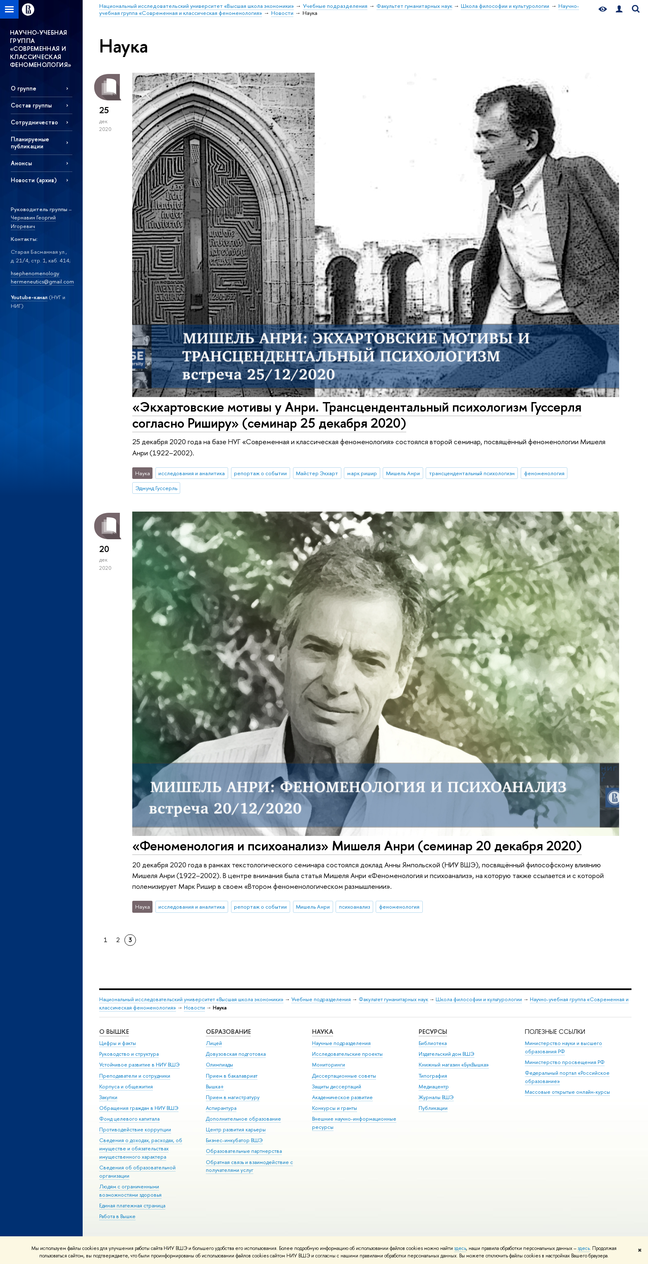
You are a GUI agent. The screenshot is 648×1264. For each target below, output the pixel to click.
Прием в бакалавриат (231, 1075)
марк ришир (362, 473)
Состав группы (31, 105)
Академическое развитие (342, 1097)
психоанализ (354, 906)
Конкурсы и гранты (334, 1108)
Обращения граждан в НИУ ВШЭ (139, 1108)
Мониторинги (328, 1064)
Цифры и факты (117, 1043)
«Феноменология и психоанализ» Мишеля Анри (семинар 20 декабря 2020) (357, 845)
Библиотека (433, 1043)
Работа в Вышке (117, 1216)
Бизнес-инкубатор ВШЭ (234, 1140)
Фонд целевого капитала (129, 1118)
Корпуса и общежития (126, 1086)
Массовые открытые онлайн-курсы (567, 1091)
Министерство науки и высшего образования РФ (563, 1047)
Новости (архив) (34, 180)
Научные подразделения (341, 1043)
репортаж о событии (260, 473)
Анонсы (21, 163)
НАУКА (322, 1031)
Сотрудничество (34, 122)
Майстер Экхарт (317, 473)
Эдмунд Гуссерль (156, 488)
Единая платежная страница (132, 1205)
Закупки (108, 1097)
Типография (433, 1075)
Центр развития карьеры (236, 1129)
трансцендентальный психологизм (472, 473)
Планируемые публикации (30, 142)
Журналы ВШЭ (436, 1097)
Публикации (433, 1108)
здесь (460, 1248)
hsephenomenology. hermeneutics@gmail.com (42, 277)
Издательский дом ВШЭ (446, 1053)
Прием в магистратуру (233, 1097)
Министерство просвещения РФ (565, 1062)
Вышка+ (215, 1086)
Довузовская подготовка (236, 1053)
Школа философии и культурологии (479, 999)
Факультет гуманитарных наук (393, 999)
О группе (23, 88)
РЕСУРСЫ (433, 1031)
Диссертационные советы (344, 1075)
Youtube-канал (29, 297)
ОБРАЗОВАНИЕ (228, 1031)
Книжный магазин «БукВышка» (454, 1064)
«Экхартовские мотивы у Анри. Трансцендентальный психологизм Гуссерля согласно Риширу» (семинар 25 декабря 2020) (356, 415)
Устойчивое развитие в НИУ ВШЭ (139, 1064)
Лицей (214, 1043)
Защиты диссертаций (336, 1086)
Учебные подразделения (321, 999)
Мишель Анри (403, 473)
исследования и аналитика (191, 473)
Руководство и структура (129, 1053)
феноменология (544, 473)
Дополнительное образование (243, 1118)
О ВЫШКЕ (114, 1031)
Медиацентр (434, 1086)
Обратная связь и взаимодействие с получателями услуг (249, 1166)
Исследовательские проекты (347, 1053)
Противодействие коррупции (135, 1129)
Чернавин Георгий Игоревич (33, 222)
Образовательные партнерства (244, 1151)
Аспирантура (221, 1108)
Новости (194, 1007)
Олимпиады (219, 1064)
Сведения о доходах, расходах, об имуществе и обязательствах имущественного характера (140, 1148)
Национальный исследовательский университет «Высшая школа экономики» (191, 999)
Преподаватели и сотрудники (134, 1075)
